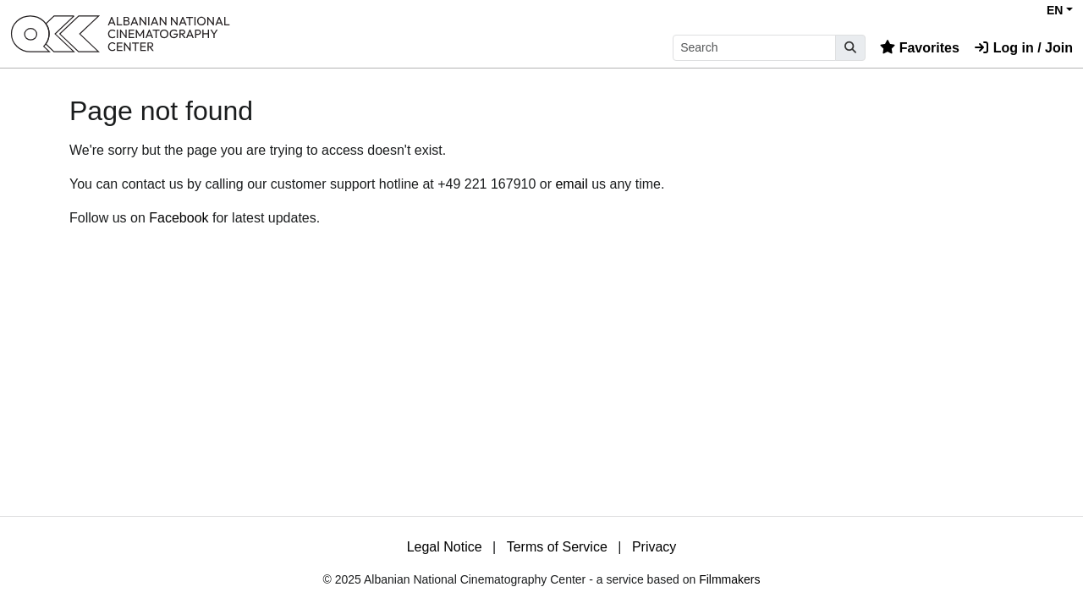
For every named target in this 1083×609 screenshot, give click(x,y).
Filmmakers (729, 579)
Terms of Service (557, 547)
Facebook (178, 218)
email (571, 184)
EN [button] (1055, 10)
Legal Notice (444, 547)
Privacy (654, 547)
